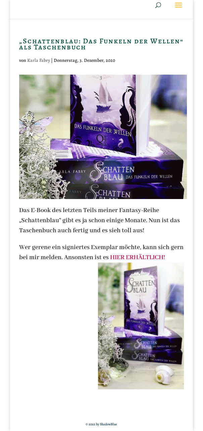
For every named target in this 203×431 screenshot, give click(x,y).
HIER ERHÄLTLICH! (137, 257)
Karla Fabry (38, 60)
